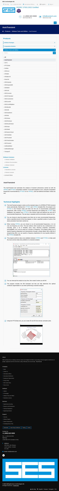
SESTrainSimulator (9, 140)
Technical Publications (7, 408)
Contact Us (5, 371)
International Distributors (8, 376)
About (4, 369)
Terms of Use (6, 385)
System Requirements (7, 421)
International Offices (29, 4)
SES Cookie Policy (7, 382)
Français (46, 489)
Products (7, 31)
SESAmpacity (8, 82)
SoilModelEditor (8, 146)
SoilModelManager (9, 148)
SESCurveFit (8, 101)
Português (51, 489)
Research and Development (9, 406)
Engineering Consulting (8, 404)
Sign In (50, 4)
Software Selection (9, 165)
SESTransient (8, 143)
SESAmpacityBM (9, 85)
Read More (38, 361)
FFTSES (13, 189)
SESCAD (7, 90)
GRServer (7, 71)
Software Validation (10, 159)
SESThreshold (8, 137)
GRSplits (7, 73)
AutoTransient (8, 60)
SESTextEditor (8, 135)
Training (24, 427)
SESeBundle (8, 107)
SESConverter (8, 93)
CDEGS (5, 391)
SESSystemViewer (9, 132)
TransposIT (7, 151)
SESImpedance (8, 112)
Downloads (6, 427)
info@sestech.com (50, 16)
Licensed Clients (9, 175)
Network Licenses (9, 172)
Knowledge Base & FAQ (8, 423)
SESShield (7, 129)
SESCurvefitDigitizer (9, 104)
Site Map (6, 4)
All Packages (6, 393)
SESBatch (7, 87)
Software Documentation (11, 162)
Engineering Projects (7, 410)
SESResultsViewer (9, 123)
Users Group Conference (15, 427)
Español (41, 489)
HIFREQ (6, 189)
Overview (5, 417)
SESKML (7, 115)
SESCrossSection (9, 98)
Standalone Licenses (10, 169)
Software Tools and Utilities (20, 31)
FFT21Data (7, 65)
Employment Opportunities (8, 378)
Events (29, 427)
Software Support (6, 419)
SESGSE (7, 110)
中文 (55, 489)
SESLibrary (7, 118)
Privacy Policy (6, 380)
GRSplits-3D (8, 76)
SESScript (7, 126)
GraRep (6, 68)
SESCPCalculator (9, 96)
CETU (6, 62)
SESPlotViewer (8, 121)
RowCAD (7, 79)
